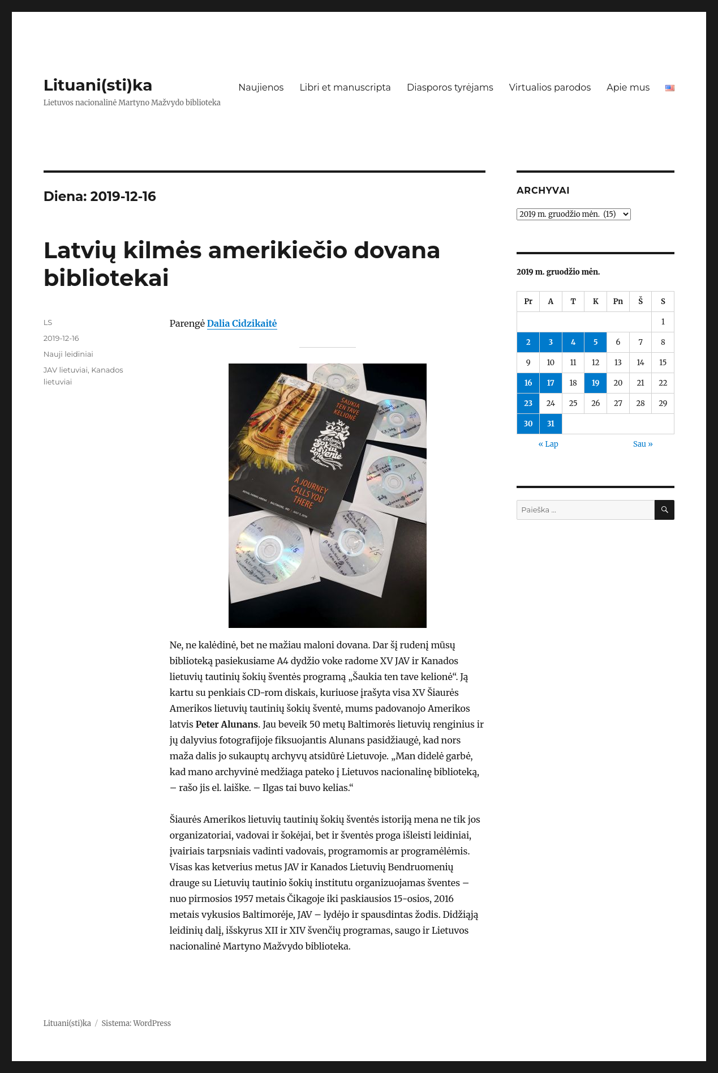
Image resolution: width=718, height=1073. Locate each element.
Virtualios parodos (550, 87)
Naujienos (260, 87)
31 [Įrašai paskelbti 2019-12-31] (550, 424)
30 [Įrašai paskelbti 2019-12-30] (528, 424)
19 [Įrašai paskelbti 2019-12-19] (595, 383)
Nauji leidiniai (68, 353)
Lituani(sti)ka (98, 85)
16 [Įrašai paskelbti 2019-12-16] (528, 383)
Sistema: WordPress (136, 1023)
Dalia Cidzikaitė (242, 323)
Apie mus (628, 87)
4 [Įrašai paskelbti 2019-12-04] (573, 342)
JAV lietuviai (66, 369)
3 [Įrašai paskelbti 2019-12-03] (551, 342)
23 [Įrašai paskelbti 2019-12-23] (528, 403)
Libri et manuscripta (345, 87)
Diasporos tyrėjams (450, 87)
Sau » (643, 444)
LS (48, 322)
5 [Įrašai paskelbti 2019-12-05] (596, 342)
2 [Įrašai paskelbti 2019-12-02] (528, 342)
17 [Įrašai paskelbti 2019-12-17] (550, 383)
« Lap (548, 444)
